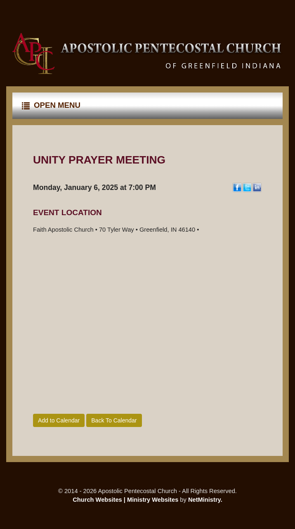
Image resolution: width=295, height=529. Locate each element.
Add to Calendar (59, 420)
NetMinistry (204, 499)
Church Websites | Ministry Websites (126, 499)
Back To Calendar (114, 420)
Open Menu (51, 105)
